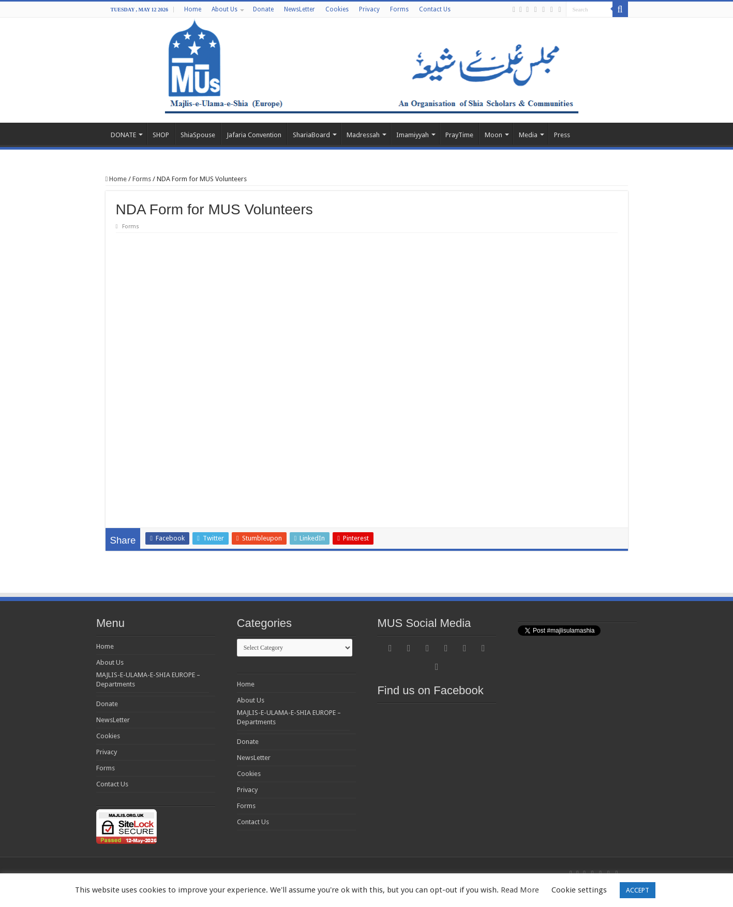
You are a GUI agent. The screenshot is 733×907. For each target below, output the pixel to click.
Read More (520, 890)
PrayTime (459, 135)
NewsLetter (299, 9)
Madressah (363, 135)
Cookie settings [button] (579, 890)
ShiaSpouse (198, 135)
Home (192, 9)
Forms (399, 9)
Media (528, 135)
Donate (263, 9)
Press (562, 135)
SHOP (161, 135)
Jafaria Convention (254, 135)
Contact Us (435, 9)
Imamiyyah (412, 135)
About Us (224, 9)
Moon (493, 135)
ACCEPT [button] (637, 890)
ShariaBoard (311, 135)
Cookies (337, 9)
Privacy (369, 9)
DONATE (123, 135)
